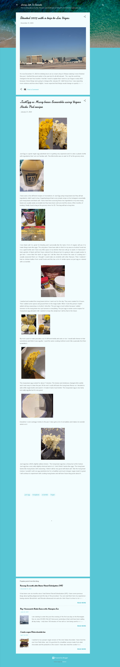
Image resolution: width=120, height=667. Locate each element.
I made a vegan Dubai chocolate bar (32, 632)
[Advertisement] (98, 44)
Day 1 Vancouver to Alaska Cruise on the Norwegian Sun (39, 609)
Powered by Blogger (60, 658)
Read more (81, 603)
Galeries (64, 661)
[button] (85, 16)
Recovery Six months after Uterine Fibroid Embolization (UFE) (41, 586)
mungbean (35, 495)
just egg (27, 495)
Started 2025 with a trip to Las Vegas (44, 17)
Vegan (53, 495)
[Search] (103, 5)
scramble (45, 495)
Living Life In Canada (31, 4)
